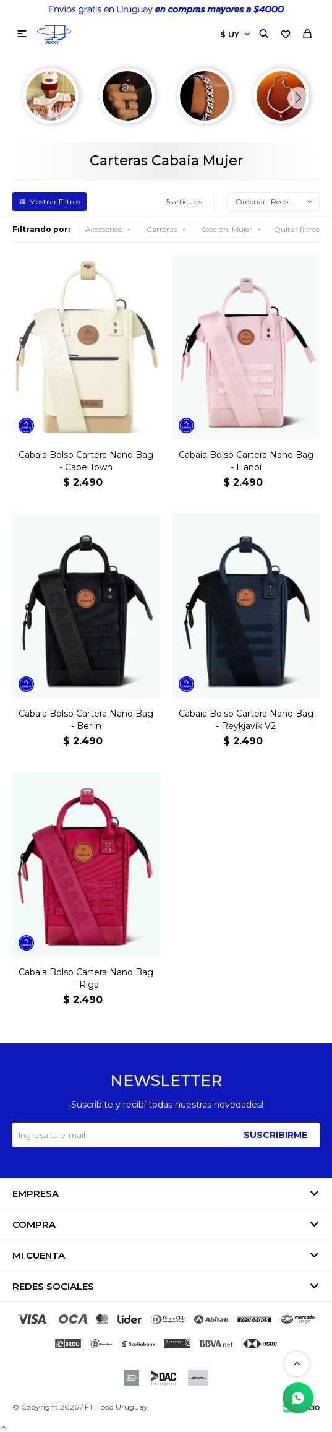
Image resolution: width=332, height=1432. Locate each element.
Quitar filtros (297, 229)
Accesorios (103, 229)
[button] (298, 97)
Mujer (227, 229)
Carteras (162, 229)
